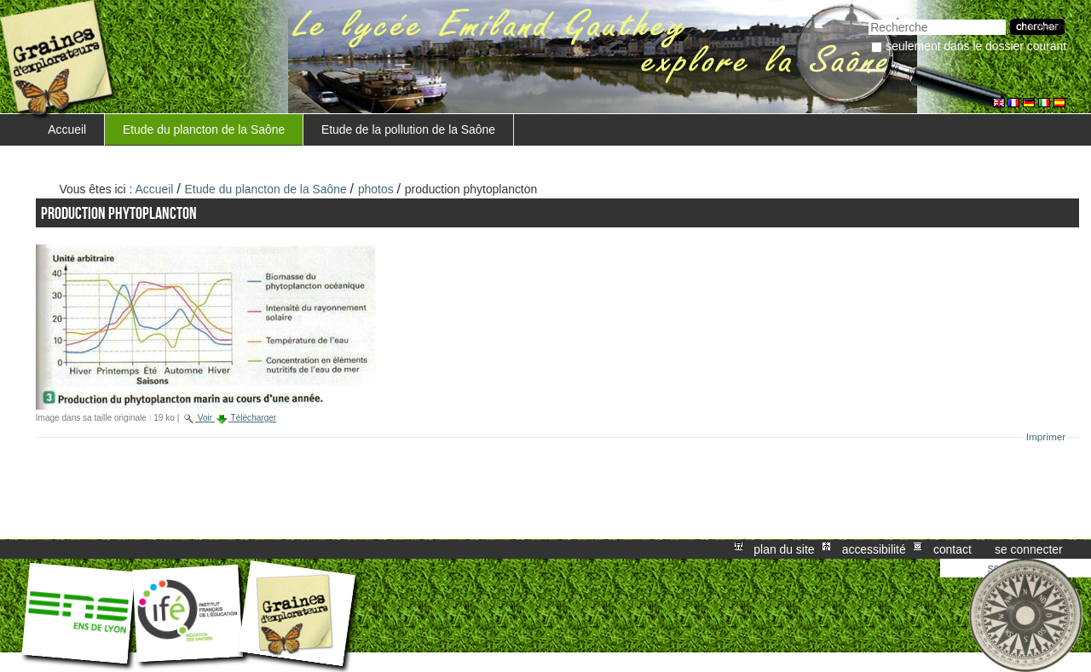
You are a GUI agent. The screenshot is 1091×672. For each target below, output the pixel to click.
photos (376, 189)
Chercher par (868, 17)
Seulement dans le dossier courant (976, 46)
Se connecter (1029, 549)
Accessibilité (874, 549)
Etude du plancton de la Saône (204, 129)
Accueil (67, 129)
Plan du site (783, 549)
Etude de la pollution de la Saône (408, 129)
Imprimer (1046, 437)
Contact (952, 549)
